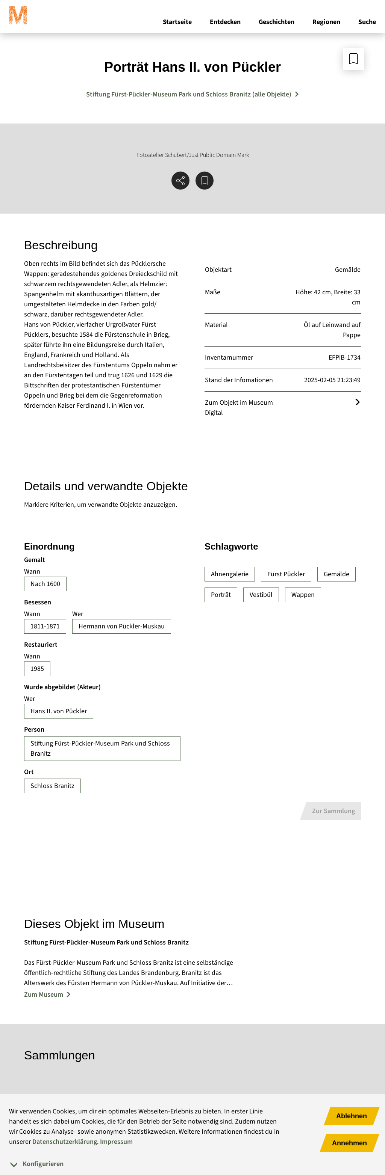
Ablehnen (351, 1116)
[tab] (192, 1164)
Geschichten (276, 22)
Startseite (177, 22)
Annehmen (349, 1143)
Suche (367, 22)
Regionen (326, 22)
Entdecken (225, 22)
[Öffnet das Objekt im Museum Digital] (358, 403)
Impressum (116, 1141)
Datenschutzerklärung (64, 1141)
